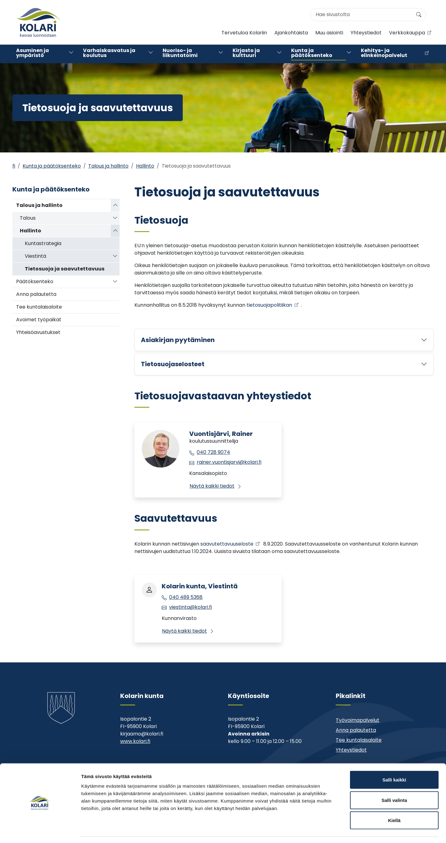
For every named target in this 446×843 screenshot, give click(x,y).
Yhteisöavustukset (38, 332)
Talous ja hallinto (108, 165)
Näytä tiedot (331, 830)
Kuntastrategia (43, 243)
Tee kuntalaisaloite (39, 306)
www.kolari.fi (135, 741)
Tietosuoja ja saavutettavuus (64, 268)
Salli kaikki (394, 761)
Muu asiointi (329, 33)
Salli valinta (394, 782)
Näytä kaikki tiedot (212, 486)
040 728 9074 (213, 452)
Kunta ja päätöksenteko (311, 54)
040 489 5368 (186, 597)
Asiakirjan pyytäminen (178, 340)
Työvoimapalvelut (357, 720)
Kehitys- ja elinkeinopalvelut (384, 54)
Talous (28, 218)
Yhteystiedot (366, 33)
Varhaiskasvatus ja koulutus (109, 54)
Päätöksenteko (34, 281)
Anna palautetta (36, 294)
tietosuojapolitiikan (269, 305)
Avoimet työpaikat (38, 319)
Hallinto (145, 165)
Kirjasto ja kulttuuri (246, 54)
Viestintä (35, 256)
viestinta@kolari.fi (190, 607)
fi (13, 165)
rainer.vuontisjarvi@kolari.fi (229, 462)
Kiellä (394, 802)
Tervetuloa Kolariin (244, 33)
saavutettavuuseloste (226, 543)
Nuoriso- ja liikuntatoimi (180, 54)
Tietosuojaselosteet (172, 364)
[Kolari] (38, 22)
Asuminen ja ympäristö (32, 54)
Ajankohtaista (291, 33)
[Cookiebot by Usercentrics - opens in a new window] (40, 831)
